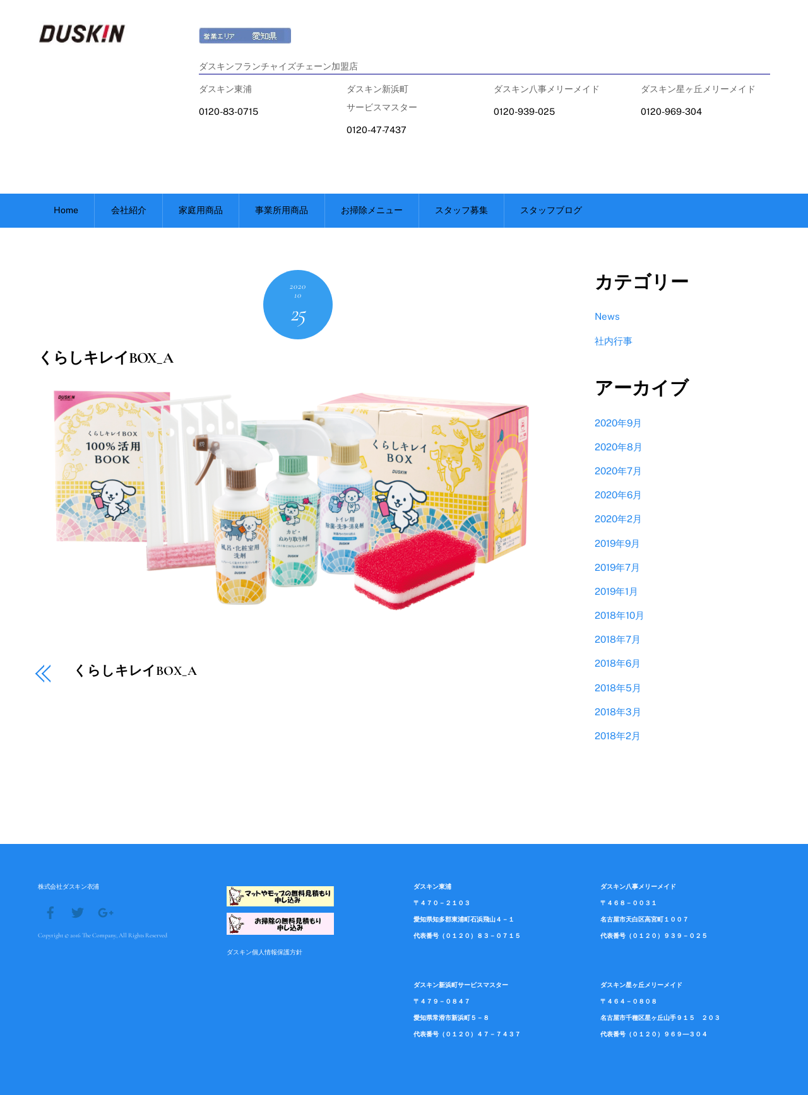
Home (66, 210)
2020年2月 (618, 518)
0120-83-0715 (228, 111)
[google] (104, 911)
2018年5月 (618, 687)
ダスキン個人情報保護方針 (264, 952)
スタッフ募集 (461, 210)
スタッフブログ (551, 210)
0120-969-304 (671, 111)
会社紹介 (128, 210)
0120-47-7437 (377, 129)
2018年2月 (618, 735)
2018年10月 (620, 615)
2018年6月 (618, 663)
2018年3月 (618, 711)
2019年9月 (617, 543)
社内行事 (614, 341)
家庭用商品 (201, 210)
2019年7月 (617, 567)
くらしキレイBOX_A (105, 358)
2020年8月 (619, 447)
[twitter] (77, 911)
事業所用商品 (281, 210)
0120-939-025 (524, 111)
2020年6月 (618, 494)
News (607, 316)
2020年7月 (618, 471)
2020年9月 (618, 423)
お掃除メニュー (372, 210)
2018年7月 (618, 639)
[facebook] (50, 911)
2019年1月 (616, 591)
